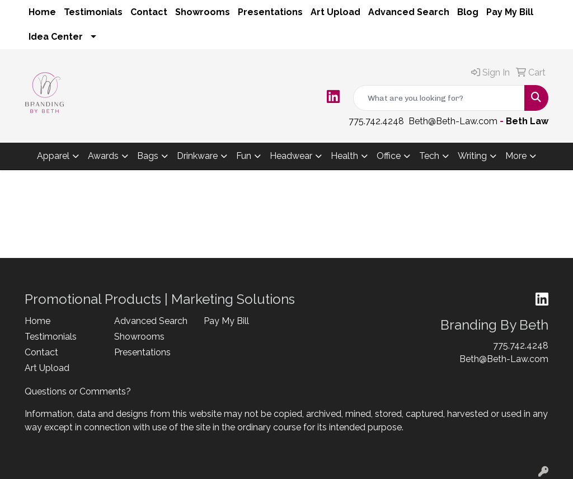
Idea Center (56, 36)
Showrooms (202, 12)
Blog (467, 12)
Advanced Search (408, 12)
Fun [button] (243, 156)
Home (42, 12)
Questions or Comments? (78, 391)
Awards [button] (103, 156)
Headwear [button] (291, 156)
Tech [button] (429, 156)
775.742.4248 (376, 121)
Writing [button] (472, 156)
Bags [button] (147, 156)
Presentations (270, 12)
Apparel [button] (53, 156)
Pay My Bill (509, 12)
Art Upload (335, 12)
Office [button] (389, 156)
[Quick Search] (439, 98)
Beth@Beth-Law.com (452, 121)
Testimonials (93, 12)
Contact (148, 12)
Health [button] (344, 156)
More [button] (516, 156)
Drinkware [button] (197, 156)
